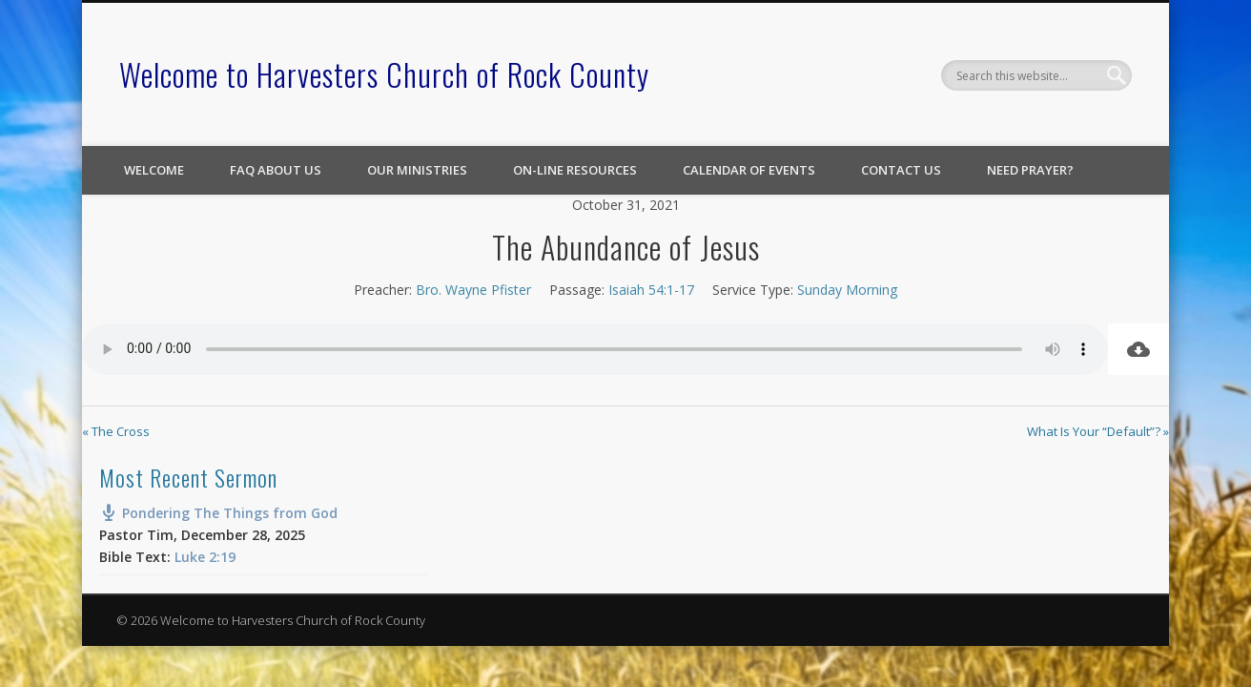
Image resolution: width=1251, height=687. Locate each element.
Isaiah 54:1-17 (651, 290)
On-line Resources (575, 169)
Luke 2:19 (205, 557)
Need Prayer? (1030, 169)
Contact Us (901, 169)
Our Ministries (417, 169)
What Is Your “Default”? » (1098, 431)
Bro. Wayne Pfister (473, 290)
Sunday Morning (847, 290)
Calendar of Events (749, 169)
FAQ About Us (275, 169)
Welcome (154, 169)
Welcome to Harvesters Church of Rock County (384, 74)
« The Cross (116, 431)
